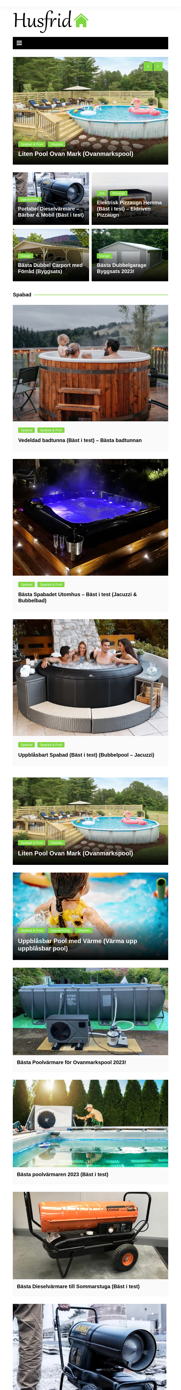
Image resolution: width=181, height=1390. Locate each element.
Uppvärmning (29, 199)
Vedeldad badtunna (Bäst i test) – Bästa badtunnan (80, 440)
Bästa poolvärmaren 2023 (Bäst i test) (62, 1174)
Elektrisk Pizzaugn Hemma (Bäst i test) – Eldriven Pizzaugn (129, 209)
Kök (102, 193)
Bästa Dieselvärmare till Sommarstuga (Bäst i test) (78, 1286)
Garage (25, 256)
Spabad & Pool (32, 144)
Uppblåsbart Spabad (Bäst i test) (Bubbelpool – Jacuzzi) (86, 755)
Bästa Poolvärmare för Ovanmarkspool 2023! (71, 1062)
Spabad (26, 430)
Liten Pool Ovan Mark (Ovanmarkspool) (75, 153)
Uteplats (56, 144)
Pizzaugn (118, 193)
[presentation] (148, 66)
